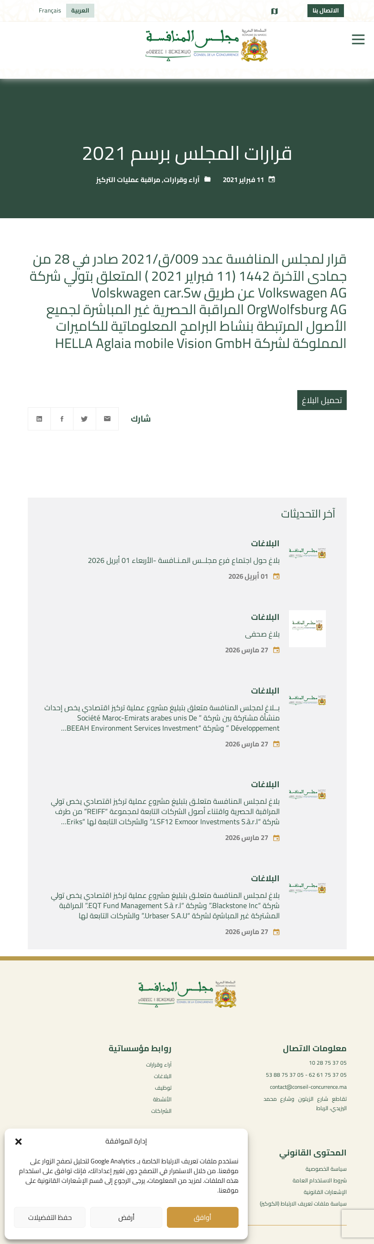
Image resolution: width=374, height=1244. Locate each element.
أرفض (126, 1217)
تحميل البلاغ (322, 400)
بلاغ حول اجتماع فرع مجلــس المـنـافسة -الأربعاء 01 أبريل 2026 (184, 593)
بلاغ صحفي (262, 667)
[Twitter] (84, 418)
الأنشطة (162, 1099)
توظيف (163, 1087)
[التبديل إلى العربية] (80, 11)
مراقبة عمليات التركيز (128, 179)
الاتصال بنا (326, 10)
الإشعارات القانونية (325, 1192)
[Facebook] (62, 418)
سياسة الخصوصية (326, 1168)
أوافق (202, 1217)
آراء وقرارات (182, 179)
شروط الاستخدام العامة (320, 1180)
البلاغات (265, 576)
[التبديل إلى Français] (50, 11)
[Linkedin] (39, 418)
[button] (18, 1141)
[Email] (107, 418)
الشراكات (161, 1110)
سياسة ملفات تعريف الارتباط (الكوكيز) (303, 1203)
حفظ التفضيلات (50, 1217)
